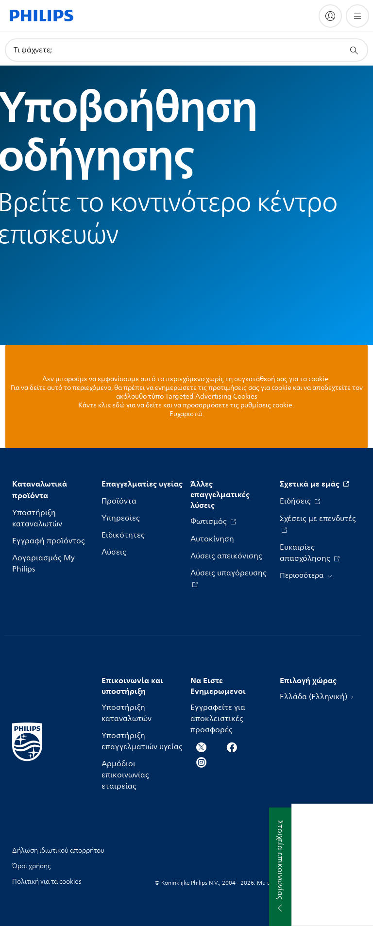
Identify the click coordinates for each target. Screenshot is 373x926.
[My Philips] (330, 16)
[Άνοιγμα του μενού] (357, 16)
